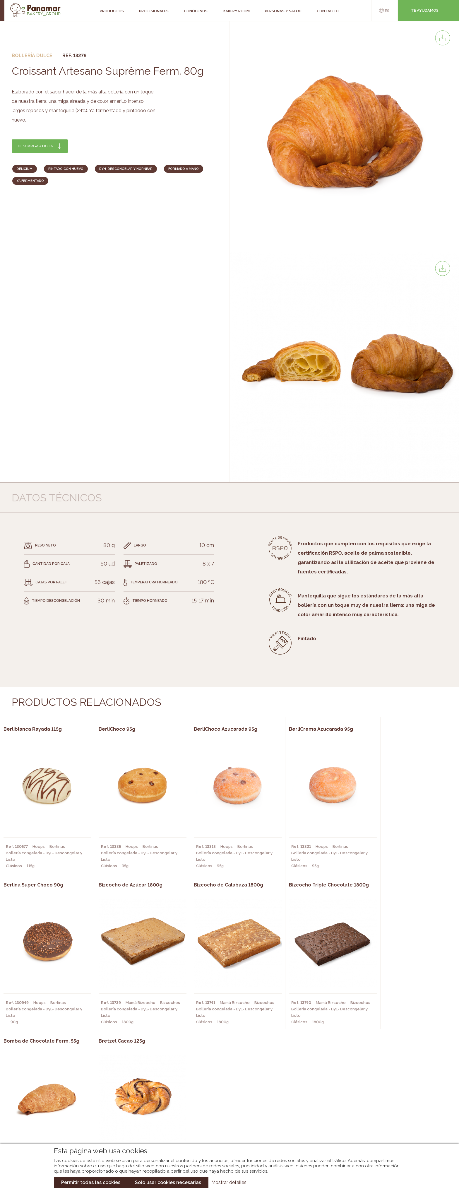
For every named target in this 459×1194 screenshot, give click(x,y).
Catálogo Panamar (226, 1106)
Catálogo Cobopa (225, 1114)
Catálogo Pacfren (225, 1132)
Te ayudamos (425, 10)
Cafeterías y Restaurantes (135, 1097)
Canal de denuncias (393, 1128)
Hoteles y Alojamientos (133, 1123)
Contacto (46, 1114)
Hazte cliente (50, 1123)
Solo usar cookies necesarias (168, 1182)
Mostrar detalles (228, 1182)
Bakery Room (49, 1106)
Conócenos (48, 1097)
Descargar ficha (35, 146)
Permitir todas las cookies (90, 1182)
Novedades (217, 1097)
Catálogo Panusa (224, 1123)
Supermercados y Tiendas (134, 1114)
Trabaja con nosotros (393, 1092)
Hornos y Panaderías (129, 1106)
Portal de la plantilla (392, 1110)
